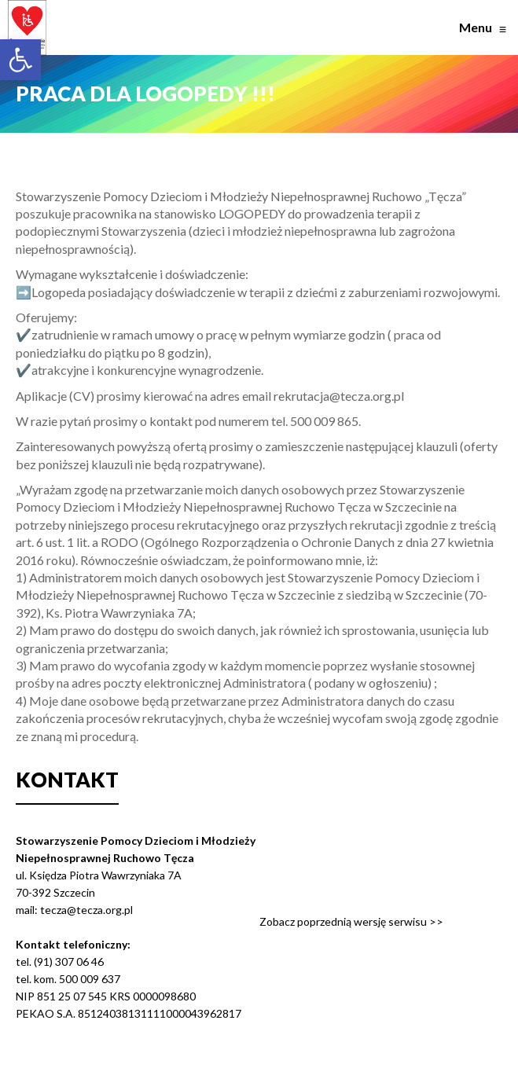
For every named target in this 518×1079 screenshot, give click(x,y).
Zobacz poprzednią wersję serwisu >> (351, 921)
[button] (20, 59)
